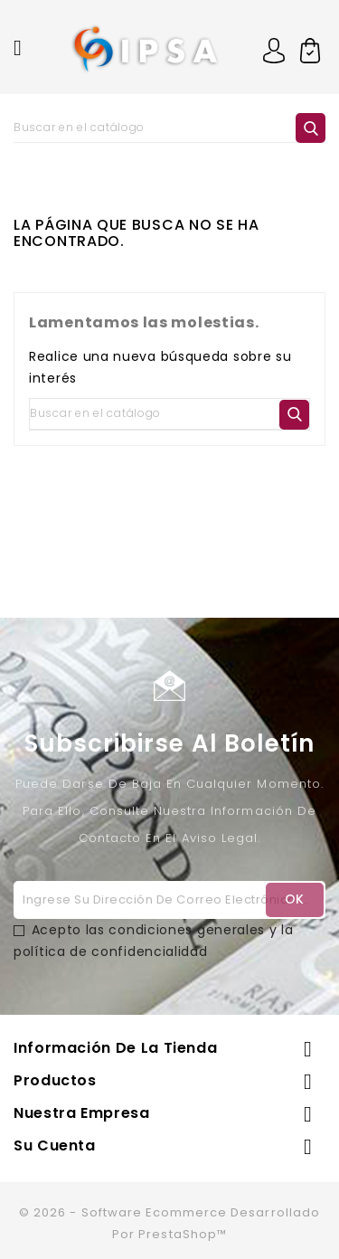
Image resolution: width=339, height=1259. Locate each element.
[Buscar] (169, 127)
